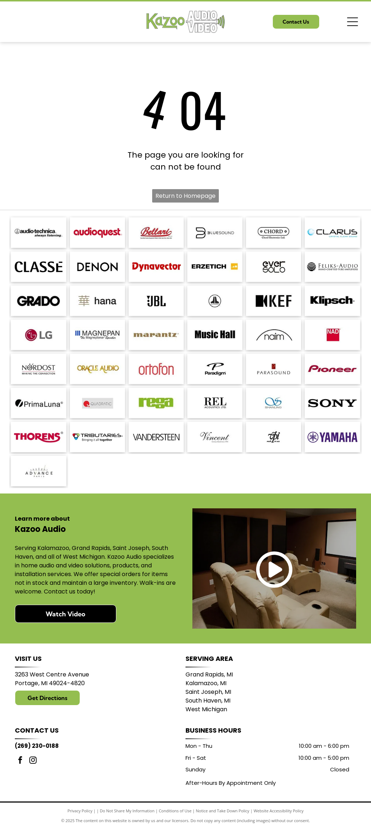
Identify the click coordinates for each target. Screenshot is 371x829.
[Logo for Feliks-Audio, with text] (332, 266)
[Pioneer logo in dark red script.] (332, 369)
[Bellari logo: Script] (156, 232)
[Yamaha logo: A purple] (332, 437)
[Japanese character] (97, 301)
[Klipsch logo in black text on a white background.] (332, 301)
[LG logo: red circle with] (38, 335)
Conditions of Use (175, 810)
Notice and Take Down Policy (223, 810)
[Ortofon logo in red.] (156, 369)
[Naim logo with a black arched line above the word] (273, 335)
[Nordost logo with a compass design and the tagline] (38, 369)
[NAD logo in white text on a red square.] (332, 335)
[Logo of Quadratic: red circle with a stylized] (97, 403)
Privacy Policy (79, 810)
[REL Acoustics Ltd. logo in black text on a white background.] (214, 403)
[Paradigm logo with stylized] (214, 369)
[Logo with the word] (332, 232)
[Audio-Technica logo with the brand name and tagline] (38, 232)
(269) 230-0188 (37, 746)
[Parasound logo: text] (273, 369)
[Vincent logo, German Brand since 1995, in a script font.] (214, 437)
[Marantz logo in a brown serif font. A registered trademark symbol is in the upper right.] (156, 335)
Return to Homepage (185, 196)
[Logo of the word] (156, 403)
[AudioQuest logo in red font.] (97, 232)
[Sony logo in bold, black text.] (332, 403)
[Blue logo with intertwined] (273, 403)
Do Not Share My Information (127, 810)
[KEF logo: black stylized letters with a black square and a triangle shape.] (273, 301)
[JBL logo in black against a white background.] (156, 301)
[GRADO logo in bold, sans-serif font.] (38, 301)
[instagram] (33, 761)
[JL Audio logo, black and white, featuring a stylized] (214, 301)
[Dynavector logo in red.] (156, 266)
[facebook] (20, 761)
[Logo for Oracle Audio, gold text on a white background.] (97, 369)
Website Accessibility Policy (279, 810)
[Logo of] (273, 266)
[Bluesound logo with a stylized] (214, 232)
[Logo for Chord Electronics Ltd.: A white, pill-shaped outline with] (273, 232)
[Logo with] (38, 471)
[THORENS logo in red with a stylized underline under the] (38, 437)
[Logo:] (273, 437)
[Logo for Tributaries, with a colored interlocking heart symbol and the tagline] (97, 437)
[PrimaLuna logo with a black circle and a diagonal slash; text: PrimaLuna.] (38, 403)
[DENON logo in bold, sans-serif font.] (97, 266)
